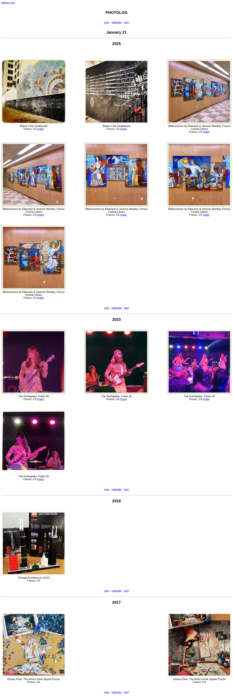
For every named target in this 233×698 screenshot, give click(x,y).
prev (106, 22)
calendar (117, 22)
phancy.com (8, 2)
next (126, 22)
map (40, 129)
